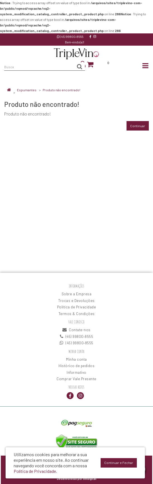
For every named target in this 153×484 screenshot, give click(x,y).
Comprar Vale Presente (76, 379)
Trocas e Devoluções (76, 300)
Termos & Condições (77, 313)
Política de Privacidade (76, 307)
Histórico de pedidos (76, 365)
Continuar (137, 126)
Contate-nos (76, 330)
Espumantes (27, 90)
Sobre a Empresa (77, 294)
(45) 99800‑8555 (70, 36)
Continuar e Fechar (118, 463)
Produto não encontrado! (61, 90)
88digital (89, 478)
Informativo (76, 372)
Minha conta (76, 359)
